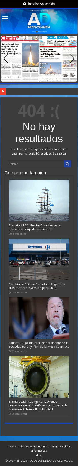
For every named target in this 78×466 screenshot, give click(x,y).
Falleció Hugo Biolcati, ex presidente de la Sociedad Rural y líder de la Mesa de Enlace (39, 345)
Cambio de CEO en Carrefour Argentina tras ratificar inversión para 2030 (37, 286)
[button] (72, 58)
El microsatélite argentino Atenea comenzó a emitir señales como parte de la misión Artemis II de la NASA (38, 405)
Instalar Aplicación (39, 4)
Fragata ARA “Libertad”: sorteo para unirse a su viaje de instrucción (35, 227)
